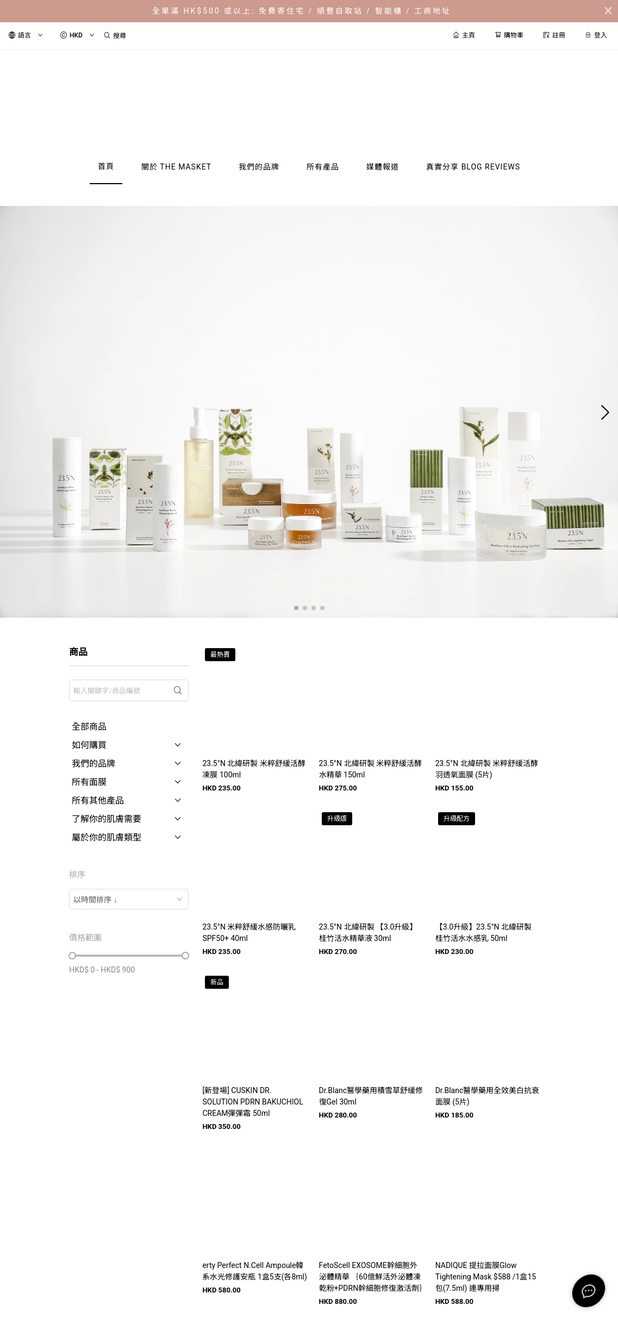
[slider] (72, 955)
